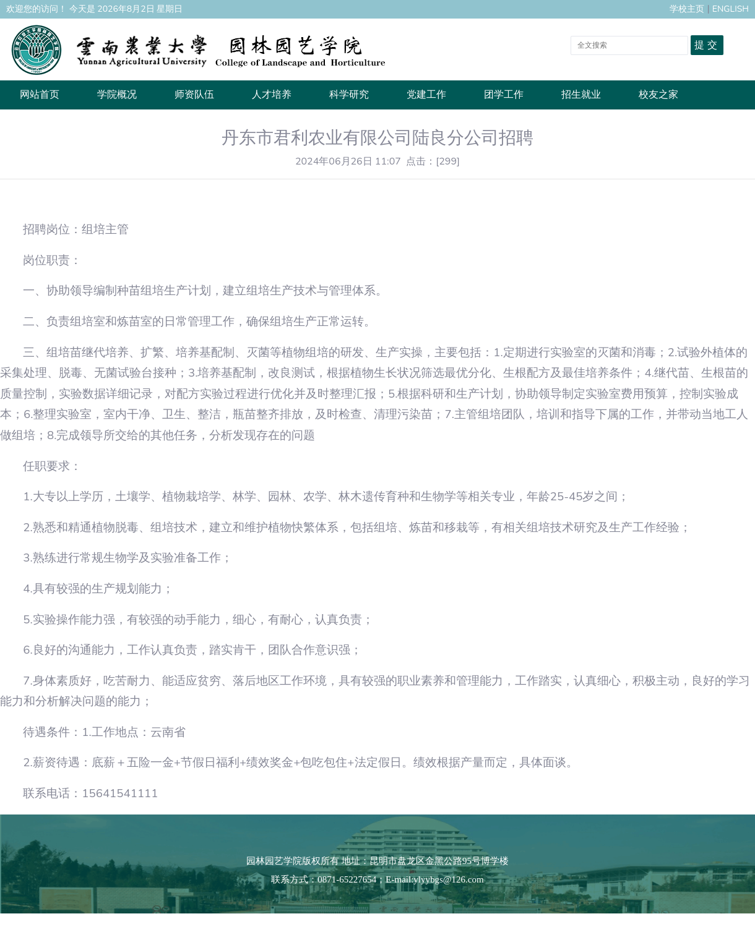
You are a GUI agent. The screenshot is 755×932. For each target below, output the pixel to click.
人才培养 (271, 94)
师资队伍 (194, 94)
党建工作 (426, 94)
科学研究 (349, 94)
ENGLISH (730, 9)
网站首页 (39, 94)
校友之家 (658, 94)
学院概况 (117, 94)
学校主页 (687, 9)
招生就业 (581, 94)
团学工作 (504, 94)
